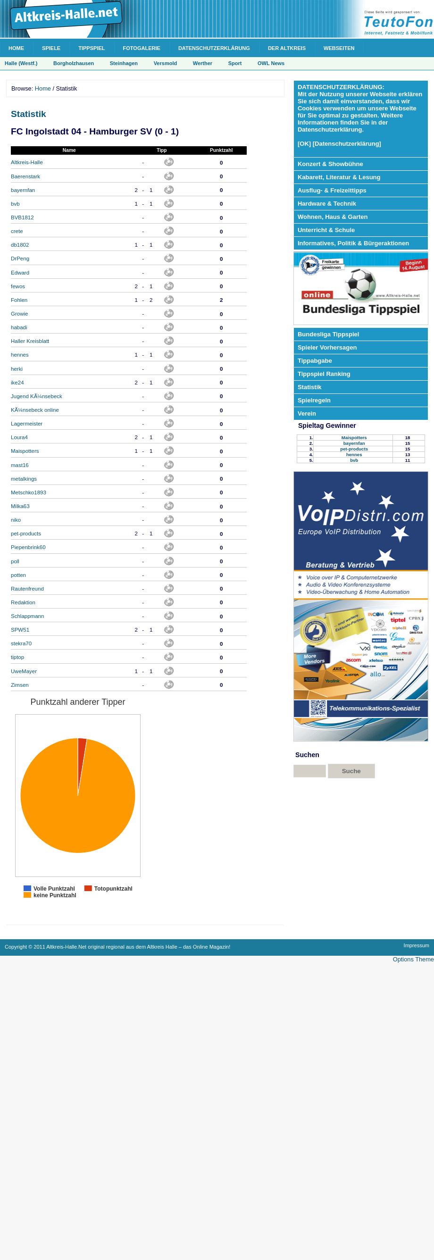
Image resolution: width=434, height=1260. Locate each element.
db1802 (20, 245)
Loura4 (19, 437)
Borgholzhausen (73, 63)
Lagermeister (26, 423)
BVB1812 (22, 217)
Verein (307, 413)
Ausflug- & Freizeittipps (332, 190)
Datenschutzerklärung (214, 48)
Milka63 (20, 506)
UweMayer (24, 671)
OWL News (271, 63)
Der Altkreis (287, 48)
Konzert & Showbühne (330, 163)
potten (18, 575)
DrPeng (20, 258)
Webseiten (339, 48)
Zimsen (20, 685)
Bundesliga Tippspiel (328, 334)
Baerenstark (25, 176)
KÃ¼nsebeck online (35, 410)
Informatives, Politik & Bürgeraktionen (353, 243)
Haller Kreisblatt (30, 341)
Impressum (416, 945)
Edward (20, 272)
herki (17, 369)
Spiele (51, 48)
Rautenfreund (27, 589)
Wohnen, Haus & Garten (333, 216)
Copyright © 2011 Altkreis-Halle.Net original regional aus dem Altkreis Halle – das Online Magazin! (117, 947)
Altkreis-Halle (27, 162)
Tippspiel (91, 48)
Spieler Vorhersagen (327, 347)
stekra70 (21, 643)
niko (16, 520)
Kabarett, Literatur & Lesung (339, 177)
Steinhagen (124, 63)
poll (15, 561)
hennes (20, 355)
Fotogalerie (141, 48)
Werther (202, 63)
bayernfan (23, 190)
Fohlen (19, 300)
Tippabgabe (315, 360)
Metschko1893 (28, 492)
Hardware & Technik (327, 203)
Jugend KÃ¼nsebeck (36, 396)
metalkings (24, 479)
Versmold (165, 63)
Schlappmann (27, 616)
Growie (19, 314)
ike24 (17, 382)
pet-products (26, 533)
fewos (18, 286)
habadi (19, 327)
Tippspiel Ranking (324, 373)
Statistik (28, 114)
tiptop (17, 657)
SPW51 (20, 630)
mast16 (20, 465)
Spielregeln (314, 400)
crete (17, 231)
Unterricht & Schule (326, 230)
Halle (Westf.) (21, 63)
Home (16, 48)
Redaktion (23, 602)
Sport (235, 63)
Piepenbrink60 (28, 547)
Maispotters (25, 451)
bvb (15, 204)
